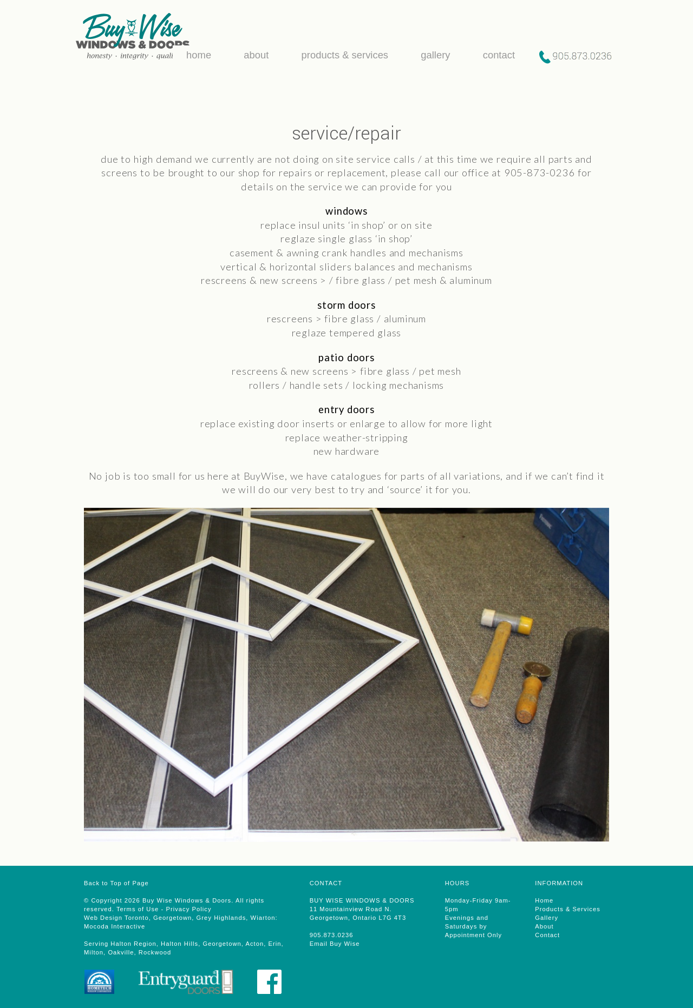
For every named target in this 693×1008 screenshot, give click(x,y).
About (544, 926)
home (196, 55)
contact (496, 55)
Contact (547, 935)
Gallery (546, 917)
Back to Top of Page (116, 883)
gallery (432, 55)
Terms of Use (137, 909)
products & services (342, 55)
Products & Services (567, 909)
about (253, 55)
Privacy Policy (188, 909)
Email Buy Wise (335, 943)
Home (544, 900)
